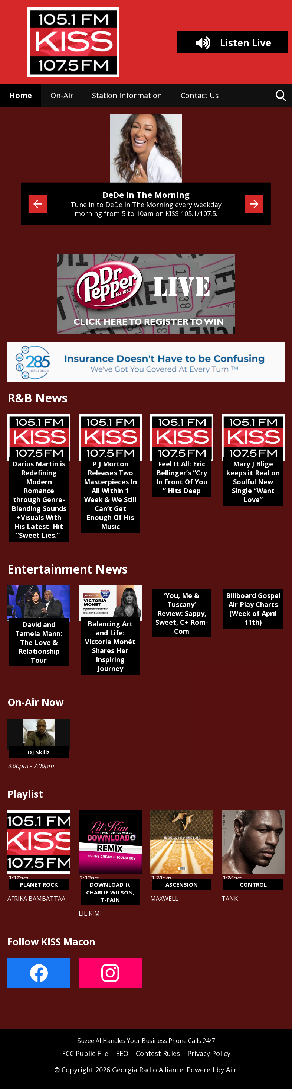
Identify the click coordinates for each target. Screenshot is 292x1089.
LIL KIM (89, 913)
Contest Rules (158, 1053)
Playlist (25, 794)
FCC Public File (85, 1053)
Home (20, 95)
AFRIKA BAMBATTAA (36, 898)
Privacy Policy (208, 1053)
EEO (122, 1053)
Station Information (127, 95)
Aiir (231, 1069)
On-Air (61, 95)
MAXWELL (164, 898)
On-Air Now (35, 702)
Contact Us (200, 95)
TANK (230, 898)
